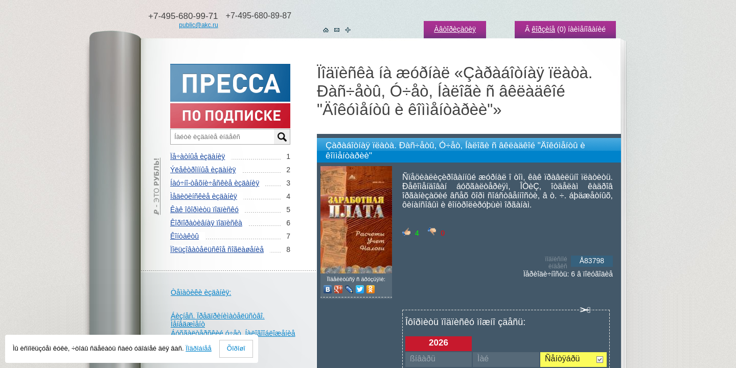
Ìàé (483, 358)
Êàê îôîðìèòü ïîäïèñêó (204, 209)
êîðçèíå (543, 29)
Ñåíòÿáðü (562, 358)
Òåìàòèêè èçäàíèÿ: (201, 292)
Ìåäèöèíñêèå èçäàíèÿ (203, 196)
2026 (438, 343)
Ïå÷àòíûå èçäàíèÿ (197, 156)
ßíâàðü (422, 358)
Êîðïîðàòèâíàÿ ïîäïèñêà (206, 223)
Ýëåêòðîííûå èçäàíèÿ (203, 170)
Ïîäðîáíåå (199, 348)
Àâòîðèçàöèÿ (455, 29)
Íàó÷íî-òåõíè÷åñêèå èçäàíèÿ (214, 183)
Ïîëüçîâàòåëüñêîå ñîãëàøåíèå (217, 249)
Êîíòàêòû (184, 236)
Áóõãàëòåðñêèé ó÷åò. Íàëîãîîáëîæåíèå (233, 333)
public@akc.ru (198, 25)
